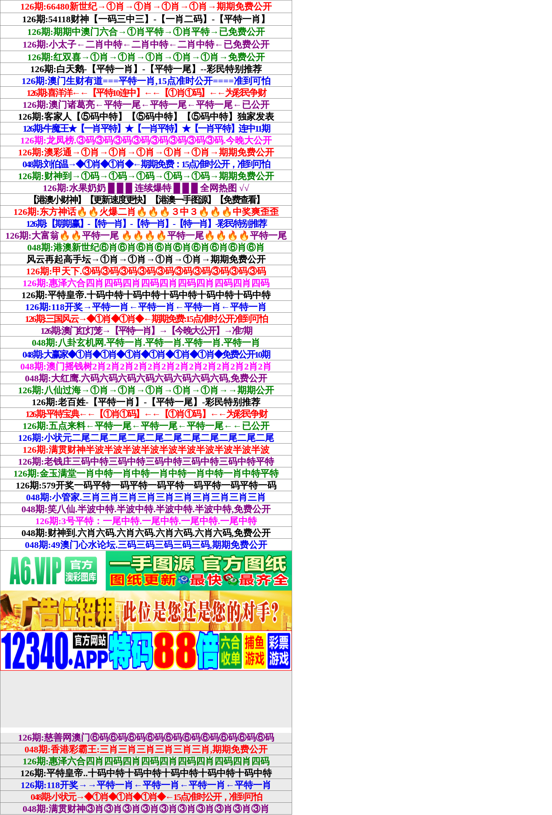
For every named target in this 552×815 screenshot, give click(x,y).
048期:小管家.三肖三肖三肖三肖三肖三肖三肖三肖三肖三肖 (146, 497)
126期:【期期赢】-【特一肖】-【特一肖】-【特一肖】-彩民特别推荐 (146, 224)
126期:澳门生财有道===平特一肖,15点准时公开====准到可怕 (146, 81)
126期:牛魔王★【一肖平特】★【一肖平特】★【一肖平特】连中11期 (146, 129)
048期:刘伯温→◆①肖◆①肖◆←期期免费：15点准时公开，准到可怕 (146, 164)
